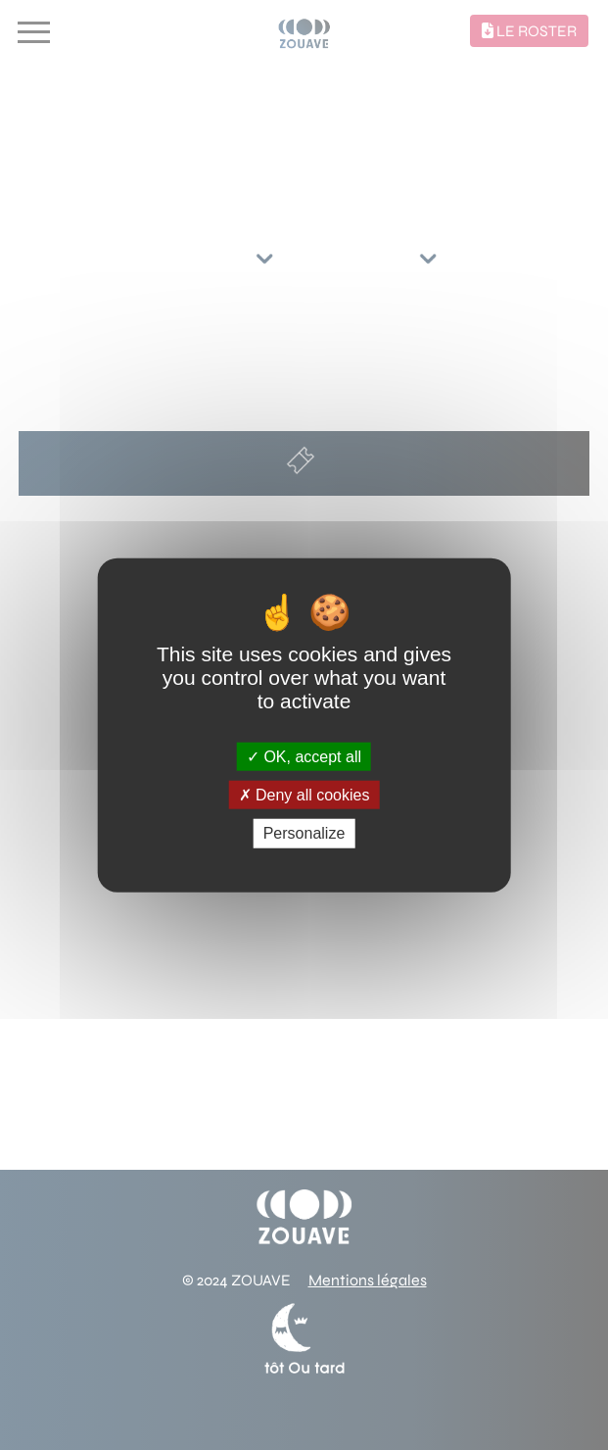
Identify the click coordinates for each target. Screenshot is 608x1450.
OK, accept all (304, 757)
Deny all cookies (304, 795)
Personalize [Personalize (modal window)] (304, 833)
